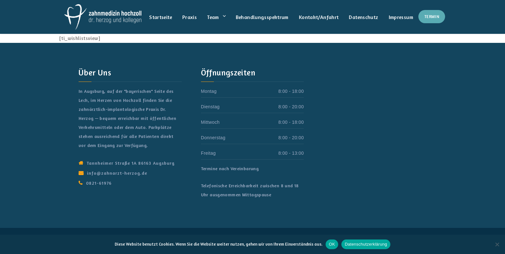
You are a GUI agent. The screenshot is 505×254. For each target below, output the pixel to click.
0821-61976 (99, 183)
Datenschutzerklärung (366, 244)
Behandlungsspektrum (262, 17)
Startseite (160, 17)
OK (332, 244)
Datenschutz (363, 17)
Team (213, 17)
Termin (431, 16)
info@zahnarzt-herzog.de (117, 173)
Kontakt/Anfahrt (319, 17)
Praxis (189, 17)
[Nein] (497, 244)
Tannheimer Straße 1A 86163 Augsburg (131, 163)
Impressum (401, 17)
